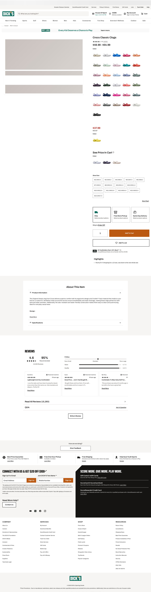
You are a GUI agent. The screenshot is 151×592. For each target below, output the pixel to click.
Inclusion (4, 542)
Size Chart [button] (145, 201)
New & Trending (10, 20)
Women (55, 20)
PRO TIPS (118, 565)
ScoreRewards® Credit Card (80, 7)
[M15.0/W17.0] (98, 196)
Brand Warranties (120, 552)
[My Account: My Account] (131, 14)
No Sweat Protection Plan (123, 548)
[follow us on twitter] (35, 511)
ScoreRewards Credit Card (47, 532)
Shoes (44, 20)
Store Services (44, 542)
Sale (144, 20)
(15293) (105, 41)
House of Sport (82, 529)
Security (118, 558)
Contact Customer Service (47, 535)
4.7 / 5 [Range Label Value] (124, 364)
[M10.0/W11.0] (131, 185)
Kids (74, 20)
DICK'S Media (6, 538)
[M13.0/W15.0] (134, 190)
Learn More (105, 30)
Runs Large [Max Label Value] (123, 361)
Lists (132, 7)
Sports (24, 20)
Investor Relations (7, 548)
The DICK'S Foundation (9, 535)
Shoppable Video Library (85, 552)
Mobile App (43, 548)
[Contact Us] (9, 504)
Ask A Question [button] (121, 407)
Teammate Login (7, 562)
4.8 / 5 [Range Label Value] (124, 368)
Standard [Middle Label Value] (95, 361)
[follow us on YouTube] (30, 511)
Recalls (118, 545)
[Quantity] (100, 233)
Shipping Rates (120, 532)
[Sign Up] (31, 480)
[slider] (100, 364)
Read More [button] (33, 317)
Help (148, 7)
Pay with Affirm (44, 552)
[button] (101, 225)
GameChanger (82, 532)
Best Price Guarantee (122, 535)
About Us (5, 525)
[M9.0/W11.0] (120, 185)
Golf (34, 20)
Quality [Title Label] (67, 368)
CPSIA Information (121, 562)
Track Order (140, 7)
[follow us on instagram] (45, 511)
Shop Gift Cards (101, 477)
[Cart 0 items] (144, 14)
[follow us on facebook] (40, 511)
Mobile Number (44, 480)
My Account (43, 525)
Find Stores (116, 7)
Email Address (9, 480)
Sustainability (6, 552)
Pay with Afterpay (45, 555)
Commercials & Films (8, 545)
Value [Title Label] (66, 364)
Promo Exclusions (121, 542)
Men (65, 20)
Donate (122, 461)
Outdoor (133, 20)
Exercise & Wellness (117, 20)
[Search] (56, 13)
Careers (4, 529)
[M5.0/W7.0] (129, 180)
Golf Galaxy (81, 538)
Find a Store (81, 525)
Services (94, 7)
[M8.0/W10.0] (108, 185)
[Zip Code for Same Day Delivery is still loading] (115, 14)
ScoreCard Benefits (45, 529)
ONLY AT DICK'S (120, 568)
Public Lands (81, 542)
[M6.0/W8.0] (139, 180)
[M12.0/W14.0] (122, 190)
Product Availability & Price (123, 538)
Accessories (86, 20)
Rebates (80, 548)
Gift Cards (125, 7)
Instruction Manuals (121, 555)
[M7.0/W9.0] (97, 185)
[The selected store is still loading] (101, 14)
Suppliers (5, 558)
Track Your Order (44, 538)
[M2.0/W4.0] (97, 180)
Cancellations (119, 529)
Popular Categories (83, 558)
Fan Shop (100, 20)
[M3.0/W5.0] (108, 180)
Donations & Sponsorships (9, 532)
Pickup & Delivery (104, 7)
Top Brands (81, 555)
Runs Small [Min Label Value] (68, 361)
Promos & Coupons (83, 545)
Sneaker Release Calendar (61, 7)
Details (84, 461)
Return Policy (119, 525)
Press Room (5, 555)
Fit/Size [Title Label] (67, 357)
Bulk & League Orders (84, 535)
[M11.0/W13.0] (110, 190)
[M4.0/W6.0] (118, 180)
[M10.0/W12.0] (98, 190)
